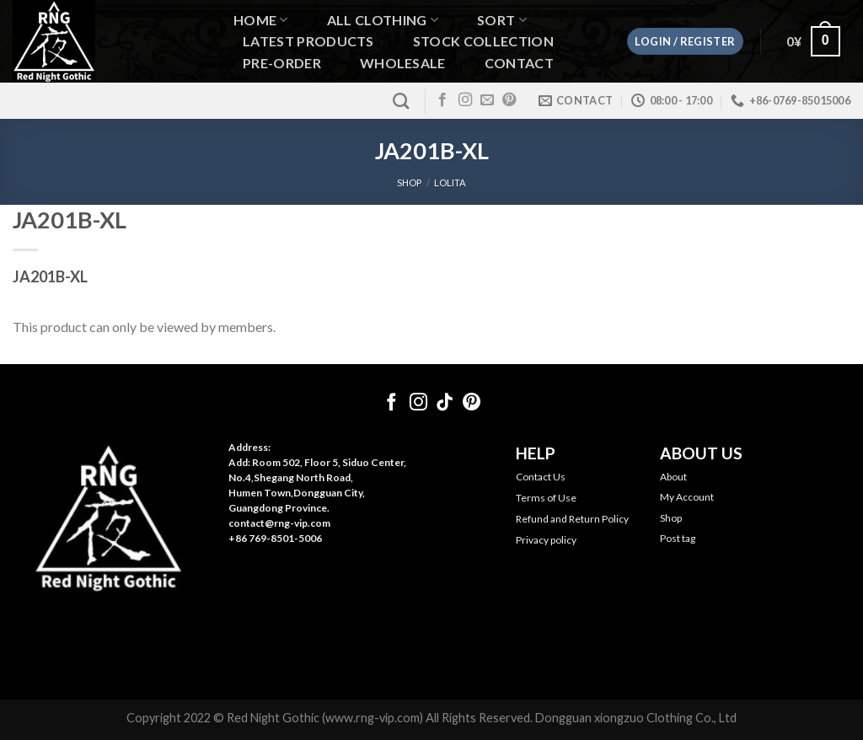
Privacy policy (546, 540)
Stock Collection (483, 41)
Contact (519, 63)
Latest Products (308, 41)
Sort (502, 20)
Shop (671, 518)
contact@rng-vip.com (279, 523)
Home (260, 20)
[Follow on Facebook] (442, 100)
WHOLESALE (403, 63)
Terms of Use (546, 497)
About (673, 476)
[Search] (401, 101)
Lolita (450, 182)
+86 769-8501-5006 (275, 538)
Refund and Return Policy (572, 518)
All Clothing (382, 20)
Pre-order (282, 63)
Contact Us (541, 476)
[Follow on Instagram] (465, 100)
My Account (687, 497)
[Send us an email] (487, 100)
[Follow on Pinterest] (509, 100)
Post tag (677, 538)
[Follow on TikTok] (444, 403)
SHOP (409, 182)
